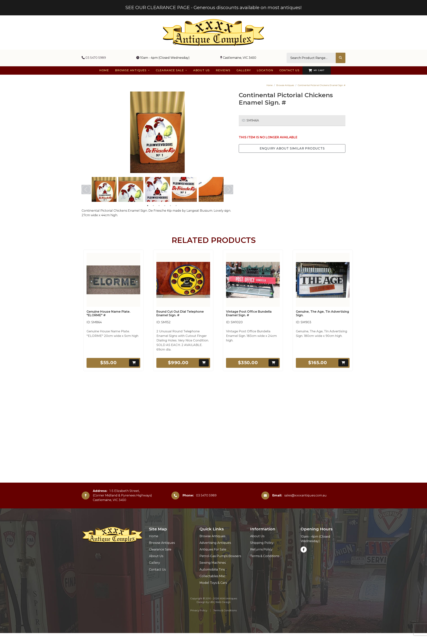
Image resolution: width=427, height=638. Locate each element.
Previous (86, 189)
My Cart (317, 70)
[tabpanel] (104, 189)
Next (228, 189)
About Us (156, 556)
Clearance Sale (160, 549)
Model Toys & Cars (213, 583)
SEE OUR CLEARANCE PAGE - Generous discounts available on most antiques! (213, 7)
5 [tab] (170, 205)
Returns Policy (261, 549)
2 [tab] (153, 205)
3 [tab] (159, 205)
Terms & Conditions (264, 556)
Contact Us (157, 569)
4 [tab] (165, 205)
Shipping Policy (261, 543)
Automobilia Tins (212, 569)
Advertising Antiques (215, 543)
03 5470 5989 (94, 57)
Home (269, 85)
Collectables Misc (212, 576)
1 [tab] (148, 205)
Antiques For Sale (212, 549)
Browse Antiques (285, 85)
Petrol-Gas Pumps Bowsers (220, 556)
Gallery (154, 562)
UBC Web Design (220, 602)
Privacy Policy (198, 610)
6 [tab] (176, 205)
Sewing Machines (212, 562)
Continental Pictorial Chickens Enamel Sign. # (321, 85)
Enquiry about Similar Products (292, 148)
